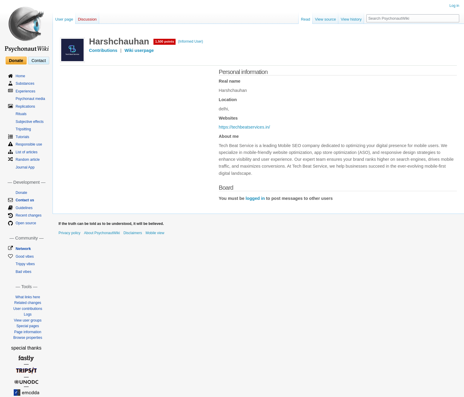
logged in (255, 198)
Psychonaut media (30, 99)
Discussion (87, 19)
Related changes (27, 303)
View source (325, 19)
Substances (25, 83)
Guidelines (24, 208)
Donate (16, 60)
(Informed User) (190, 41)
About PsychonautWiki (102, 233)
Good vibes (25, 256)
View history (351, 19)
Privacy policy (69, 233)
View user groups (28, 320)
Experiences (25, 91)
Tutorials (22, 137)
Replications (25, 106)
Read (305, 19)
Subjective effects (30, 122)
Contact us (25, 200)
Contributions (103, 50)
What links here (27, 297)
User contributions (27, 309)
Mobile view (154, 233)
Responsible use (29, 144)
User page (64, 19)
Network (23, 248)
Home (20, 76)
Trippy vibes (25, 264)
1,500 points (164, 41)
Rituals (21, 114)
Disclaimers (132, 233)
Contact (38, 60)
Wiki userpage (139, 50)
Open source (26, 223)
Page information (27, 332)
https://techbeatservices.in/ (244, 127)
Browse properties (27, 338)
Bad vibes (23, 272)
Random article (28, 159)
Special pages (27, 326)
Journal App (25, 167)
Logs (28, 314)
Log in (454, 6)
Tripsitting (23, 129)
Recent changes (29, 215)
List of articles (26, 152)
